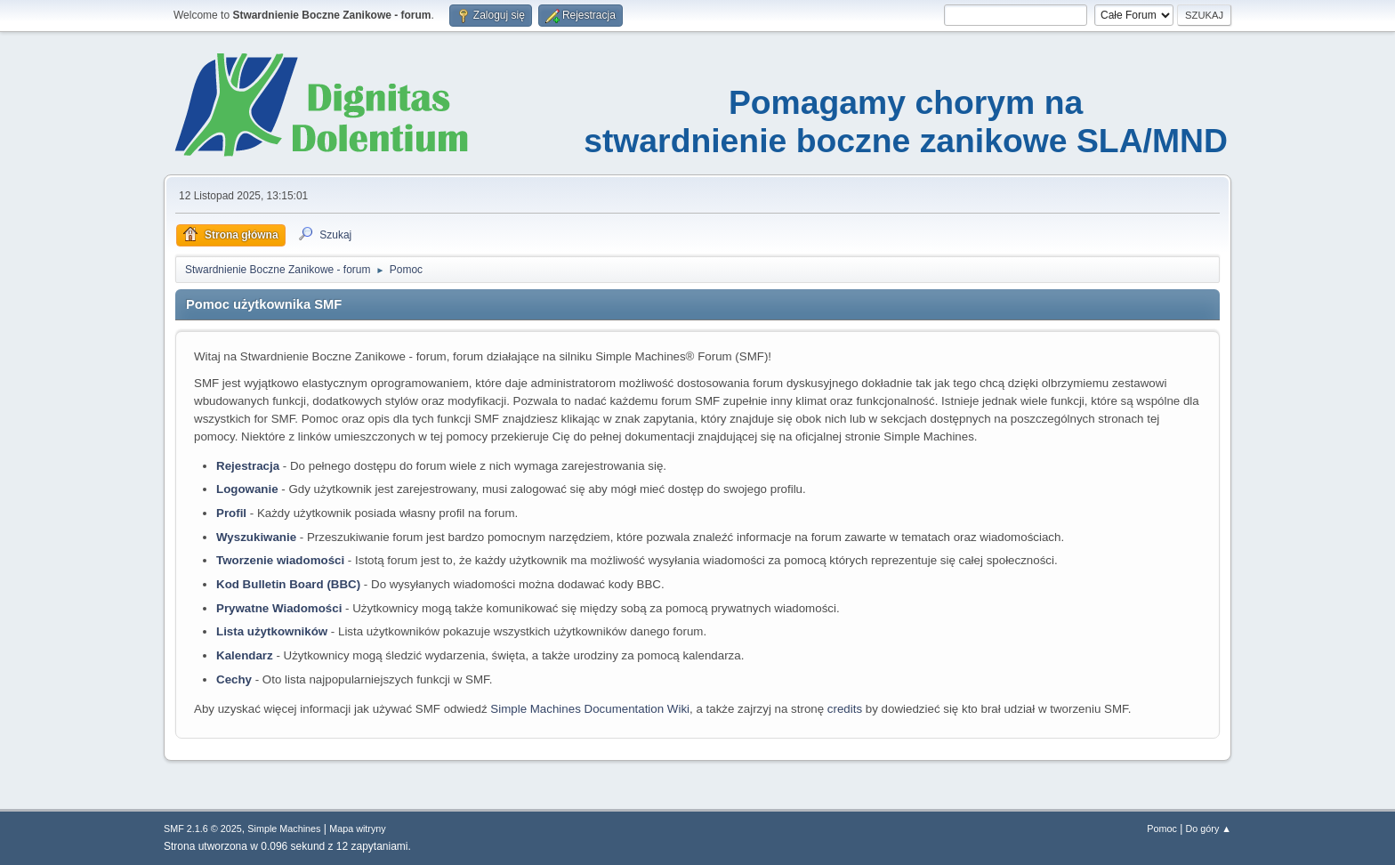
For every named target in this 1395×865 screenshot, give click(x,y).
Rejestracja (247, 466)
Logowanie (247, 489)
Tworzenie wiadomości (280, 560)
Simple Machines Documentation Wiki (589, 708)
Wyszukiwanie (256, 537)
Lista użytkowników (271, 631)
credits (844, 708)
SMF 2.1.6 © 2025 (203, 828)
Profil (231, 513)
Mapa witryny (357, 828)
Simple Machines (283, 828)
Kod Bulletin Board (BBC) (288, 584)
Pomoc (1162, 828)
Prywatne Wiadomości (279, 608)
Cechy (234, 679)
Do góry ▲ (1208, 828)
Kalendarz (244, 655)
